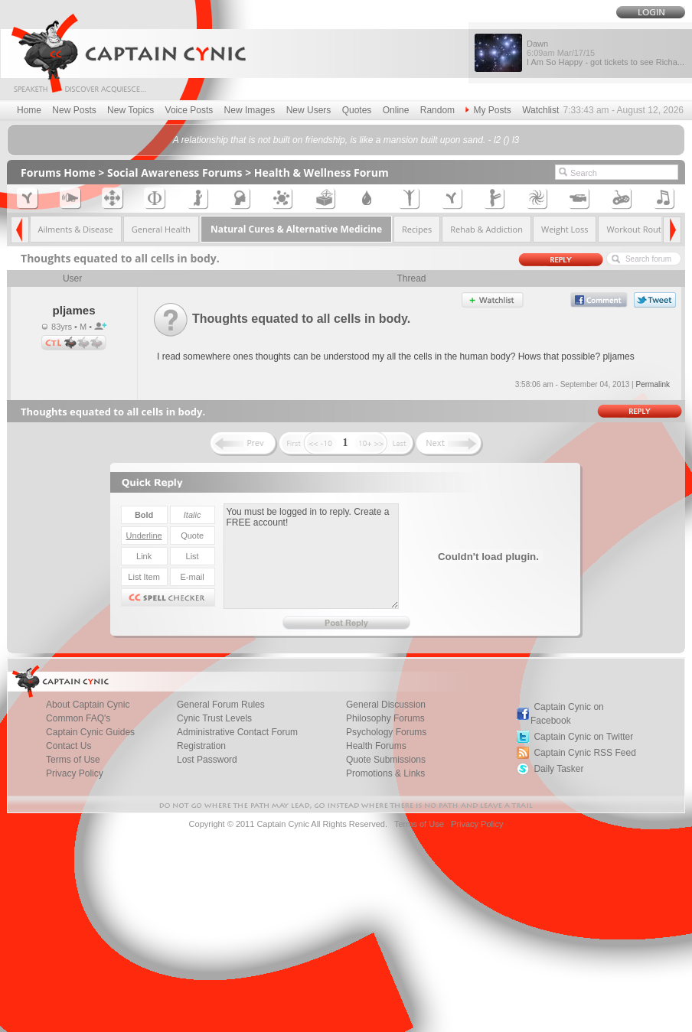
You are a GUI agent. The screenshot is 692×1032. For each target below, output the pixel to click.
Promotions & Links (385, 773)
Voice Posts (189, 110)
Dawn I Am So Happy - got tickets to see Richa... (605, 53)
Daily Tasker (558, 768)
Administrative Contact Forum (237, 732)
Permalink (652, 384)
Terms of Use (419, 824)
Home (29, 110)
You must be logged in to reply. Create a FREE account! (311, 556)
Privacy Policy (74, 773)
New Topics (130, 110)
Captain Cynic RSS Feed (584, 752)
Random (437, 110)
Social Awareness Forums (175, 172)
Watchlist (540, 110)
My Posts (488, 110)
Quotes (357, 110)
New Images (250, 110)
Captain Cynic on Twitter (583, 736)
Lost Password (207, 759)
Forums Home (58, 172)
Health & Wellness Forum (321, 172)
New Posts (74, 110)
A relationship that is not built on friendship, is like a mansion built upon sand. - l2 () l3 (346, 140)
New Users (308, 110)
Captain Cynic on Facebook (567, 714)
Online (396, 110)
